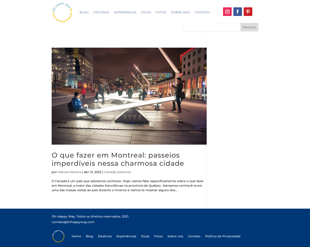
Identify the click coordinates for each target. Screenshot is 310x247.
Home (76, 236)
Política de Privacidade (223, 236)
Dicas (146, 12)
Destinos (101, 12)
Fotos (161, 12)
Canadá (110, 172)
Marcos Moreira (69, 172)
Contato (202, 12)
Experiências (125, 12)
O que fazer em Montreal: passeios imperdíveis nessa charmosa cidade (118, 159)
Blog (84, 12)
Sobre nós (180, 12)
